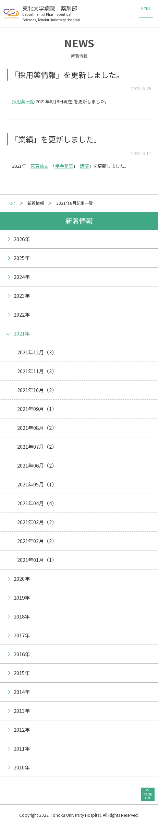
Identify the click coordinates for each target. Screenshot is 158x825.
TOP (11, 203)
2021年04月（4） (37, 503)
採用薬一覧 (23, 101)
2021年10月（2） (37, 389)
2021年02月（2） (37, 540)
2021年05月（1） (37, 484)
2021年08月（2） (37, 427)
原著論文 (39, 166)
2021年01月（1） (37, 559)
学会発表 (64, 166)
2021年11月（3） (37, 371)
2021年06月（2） (37, 465)
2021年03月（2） (37, 522)
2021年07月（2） (37, 446)
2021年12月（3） (37, 352)
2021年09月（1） (37, 408)
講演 (84, 166)
